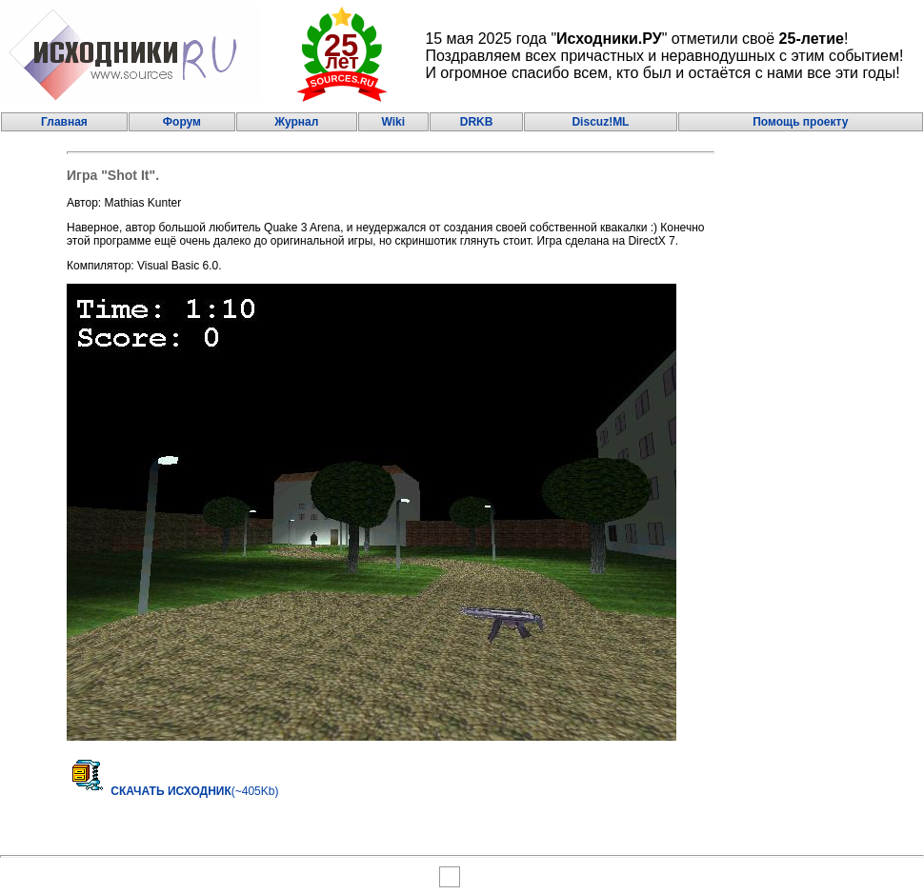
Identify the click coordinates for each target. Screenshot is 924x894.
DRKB (476, 122)
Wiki (393, 122)
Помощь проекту (800, 122)
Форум (182, 122)
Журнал (296, 122)
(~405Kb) (172, 791)
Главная (64, 122)
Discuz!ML (600, 122)
